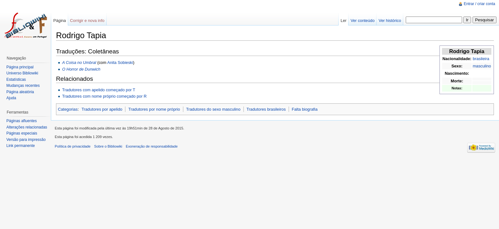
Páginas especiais (21, 133)
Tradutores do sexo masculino (213, 109)
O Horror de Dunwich (81, 69)
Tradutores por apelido (101, 109)
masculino (482, 66)
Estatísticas (16, 79)
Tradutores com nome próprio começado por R (104, 96)
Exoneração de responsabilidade (152, 146)
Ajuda (11, 98)
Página (59, 20)
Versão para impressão (26, 139)
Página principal (19, 67)
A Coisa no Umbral (79, 62)
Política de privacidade (73, 146)
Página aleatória (20, 92)
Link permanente (20, 145)
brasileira (481, 58)
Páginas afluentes (21, 121)
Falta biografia (305, 109)
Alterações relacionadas (26, 127)
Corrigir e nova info (87, 20)
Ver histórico (390, 20)
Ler (344, 20)
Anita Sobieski (120, 62)
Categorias (68, 109)
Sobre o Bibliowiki (108, 146)
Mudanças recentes (23, 85)
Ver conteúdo (363, 20)
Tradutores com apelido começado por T (98, 89)
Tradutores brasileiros (266, 109)
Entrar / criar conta (479, 4)
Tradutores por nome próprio (154, 109)
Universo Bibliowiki (22, 73)
